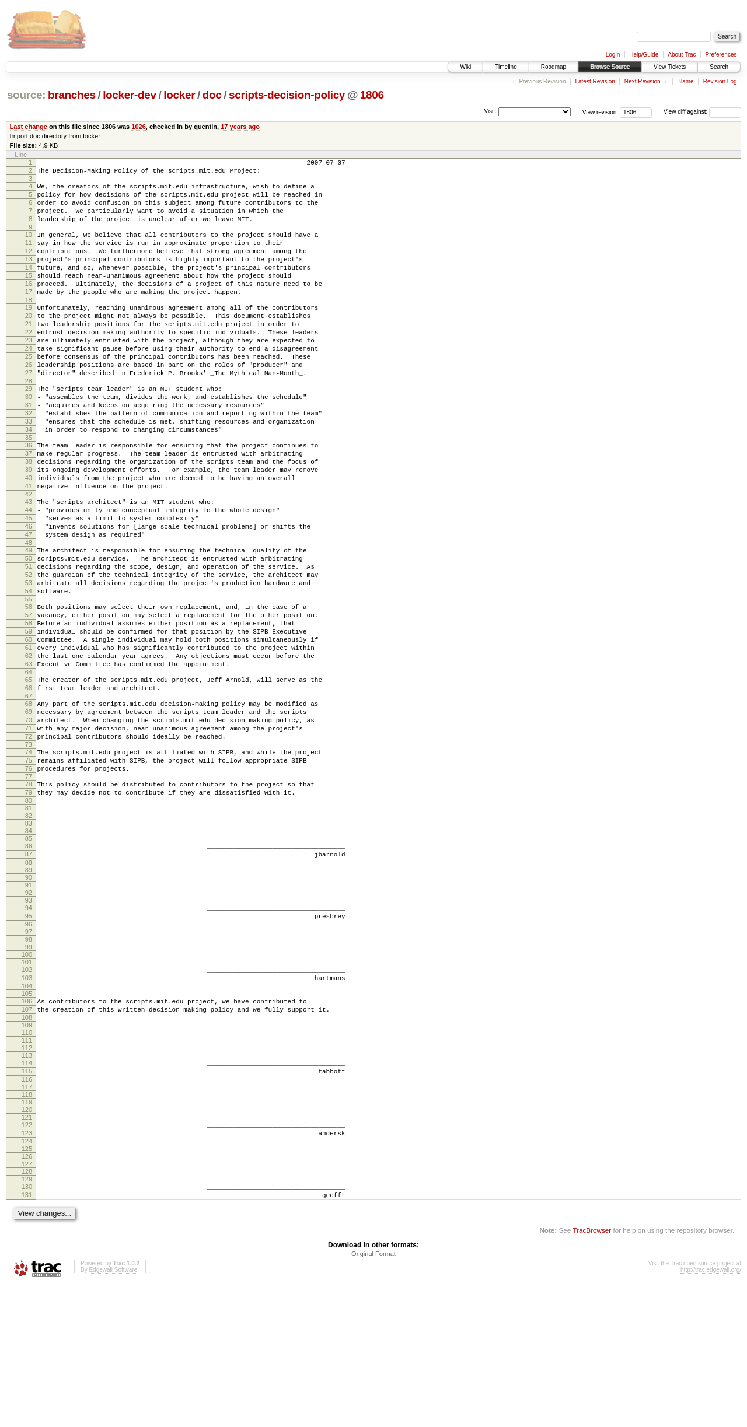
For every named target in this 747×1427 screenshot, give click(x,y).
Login (613, 54)
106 (27, 1128)
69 (28, 813)
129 (27, 1317)
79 (28, 907)
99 (28, 1071)
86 (28, 963)
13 (28, 276)
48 (28, 614)
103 (27, 1103)
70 (28, 823)
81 (28, 925)
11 (28, 256)
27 (28, 413)
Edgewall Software (113, 1411)
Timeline (505, 67)
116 (27, 1214)
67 (28, 795)
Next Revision (642, 81)
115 (27, 1204)
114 (27, 1194)
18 (28, 326)
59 (28, 718)
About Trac (682, 54)
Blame (685, 81)
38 (28, 517)
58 (28, 708)
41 (28, 547)
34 (28, 480)
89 (28, 990)
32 (28, 460)
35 (28, 490)
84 (28, 948)
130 (27, 1324)
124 (27, 1279)
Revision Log (720, 81)
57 (28, 698)
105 (27, 1121)
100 (27, 1078)
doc (212, 95)
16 (28, 306)
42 (28, 557)
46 (28, 594)
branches (72, 95)
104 (27, 1113)
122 (27, 1259)
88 (28, 983)
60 (28, 728)
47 (28, 604)
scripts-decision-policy (287, 95)
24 (28, 383)
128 (27, 1309)
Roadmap (553, 67)
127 (27, 1302)
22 (28, 363)
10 (28, 246)
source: (26, 95)
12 (28, 266)
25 (28, 393)
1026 (138, 126)
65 (28, 775)
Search (719, 67)
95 (28, 1038)
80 (28, 917)
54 (28, 671)
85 (28, 955)
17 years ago (240, 126)
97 (28, 1055)
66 (28, 785)
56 (28, 688)
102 (27, 1093)
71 (28, 833)
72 (28, 843)
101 (27, 1086)
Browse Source (610, 67)
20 (28, 343)
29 (28, 430)
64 (28, 768)
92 (28, 1013)
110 (27, 1163)
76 (28, 880)
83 (28, 940)
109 (27, 1156)
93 (28, 1020)
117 (27, 1221)
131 (27, 1334)
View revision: (600, 112)
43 (28, 564)
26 (28, 403)
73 (28, 852)
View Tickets (670, 67)
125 (27, 1286)
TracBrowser (592, 1372)
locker (179, 95)
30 (28, 440)
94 (28, 1028)
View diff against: (702, 112)
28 (28, 422)
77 (28, 890)
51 (28, 641)
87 (28, 973)
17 (28, 316)
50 (28, 631)
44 (28, 574)
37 (28, 507)
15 (28, 296)
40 (28, 537)
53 (28, 661)
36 (28, 497)
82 (28, 932)
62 (28, 748)
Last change (28, 126)
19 (28, 333)
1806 (372, 95)
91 (28, 1005)
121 (27, 1251)
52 (28, 651)
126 (27, 1294)
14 (28, 286)
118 (27, 1229)
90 (28, 998)
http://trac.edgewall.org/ (710, 1411)
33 (28, 470)
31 (28, 450)
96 (28, 1048)
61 (28, 738)
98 (28, 1063)
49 (28, 621)
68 (28, 803)
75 (28, 870)
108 (27, 1148)
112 (27, 1179)
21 (28, 353)
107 (27, 1138)
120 (27, 1244)
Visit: (490, 111)
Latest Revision (595, 81)
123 (27, 1269)
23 (28, 373)
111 (27, 1171)
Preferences (721, 54)
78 (28, 897)
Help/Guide (643, 54)
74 (28, 860)
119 (27, 1236)
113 (27, 1186)
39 (28, 527)
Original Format (373, 1395)
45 (28, 584)
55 (28, 681)
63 (28, 758)
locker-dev (129, 95)
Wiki (465, 67)
